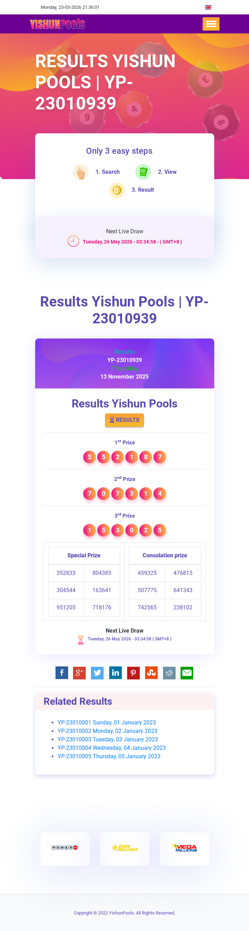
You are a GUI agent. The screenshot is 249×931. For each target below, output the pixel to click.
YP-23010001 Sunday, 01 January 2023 (107, 722)
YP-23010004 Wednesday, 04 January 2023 (112, 748)
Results (124, 420)
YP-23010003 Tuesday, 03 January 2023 (108, 739)
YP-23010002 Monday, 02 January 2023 (107, 731)
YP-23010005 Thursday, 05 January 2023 (109, 756)
